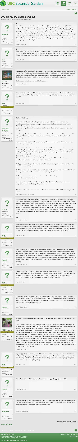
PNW (11, 89)
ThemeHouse (23, 439)
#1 (75, 44)
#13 (75, 397)
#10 (75, 315)
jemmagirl (20, 19)
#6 (75, 220)
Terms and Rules (73, 438)
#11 (75, 350)
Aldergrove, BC (9, 43)
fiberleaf (4, 210)
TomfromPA (5, 413)
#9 (75, 293)
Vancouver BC (9, 66)
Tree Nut (4, 82)
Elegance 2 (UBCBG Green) (7, 436)
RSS (77, 436)
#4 (75, 114)
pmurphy (4, 330)
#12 (75, 375)
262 (11, 85)
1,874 (11, 109)
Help (68, 436)
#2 (75, 66)
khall (3, 60)
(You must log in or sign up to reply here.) (67, 423)
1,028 (11, 335)
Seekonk (10, 217)
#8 (75, 267)
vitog (3, 104)
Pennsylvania (9, 420)
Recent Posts (5, 9)
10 (11, 63)
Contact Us (62, 436)
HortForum (10, 19)
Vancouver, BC (9, 340)
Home (71, 436)
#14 (75, 419)
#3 (75, 88)
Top (74, 436)
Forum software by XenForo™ (14, 438)
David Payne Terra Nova (5, 130)
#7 (75, 245)
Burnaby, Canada (8, 114)
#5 (75, 195)
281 (11, 134)
